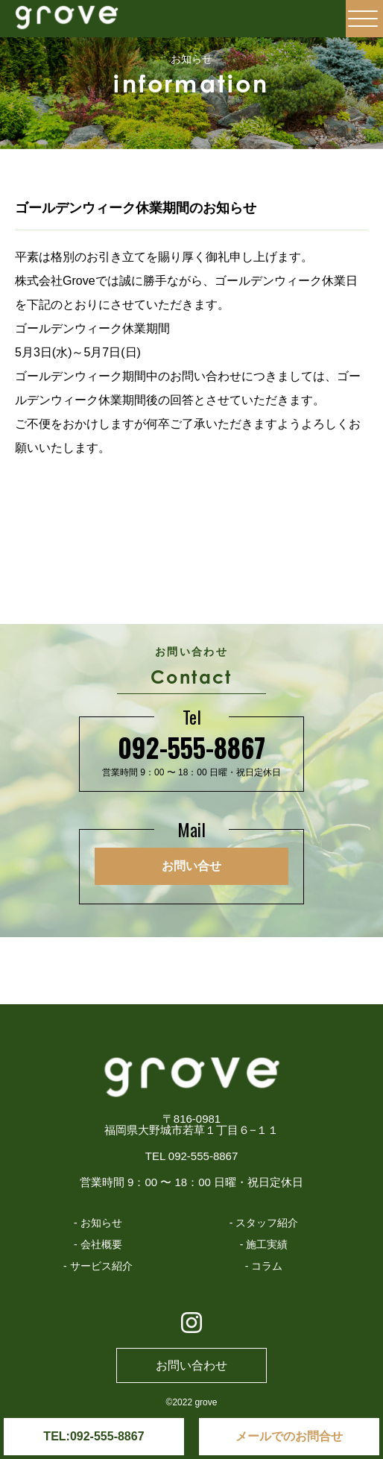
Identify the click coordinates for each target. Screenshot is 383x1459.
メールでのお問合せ (289, 1436)
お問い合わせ (191, 1365)
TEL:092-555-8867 (93, 1436)
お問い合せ (191, 866)
